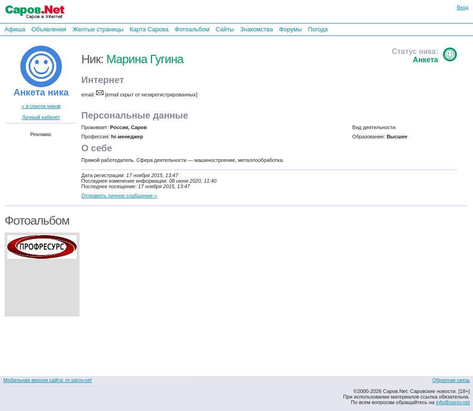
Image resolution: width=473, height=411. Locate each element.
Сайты (225, 29)
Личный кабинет (41, 117)
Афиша (15, 29)
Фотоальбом (192, 29)
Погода (318, 29)
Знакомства (256, 29)
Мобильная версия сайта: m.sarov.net (47, 380)
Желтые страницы (98, 29)
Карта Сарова (149, 29)
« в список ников (41, 106)
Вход (462, 7)
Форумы (290, 29)
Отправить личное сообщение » (119, 195)
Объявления (48, 29)
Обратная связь (451, 380)
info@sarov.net (453, 402)
